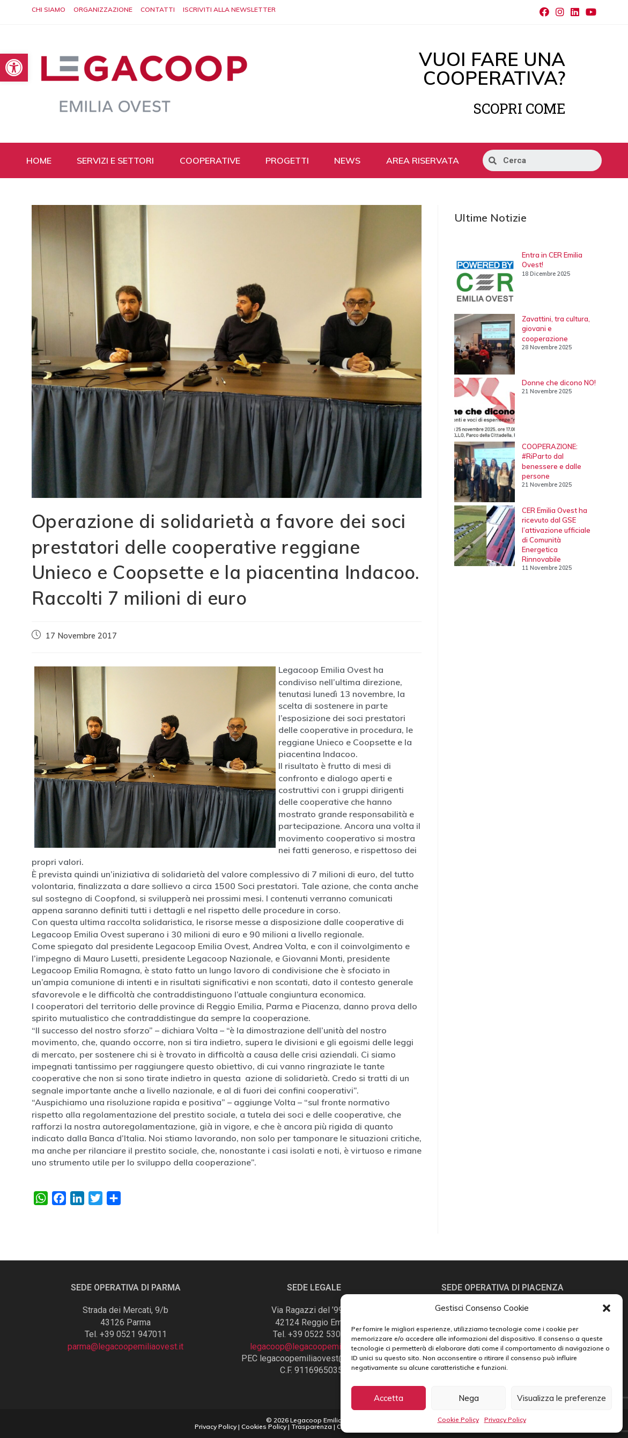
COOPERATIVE (210, 160)
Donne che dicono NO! (559, 382)
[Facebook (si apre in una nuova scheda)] (544, 12)
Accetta (388, 1398)
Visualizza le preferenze (561, 1398)
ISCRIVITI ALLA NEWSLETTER (229, 9)
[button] (606, 1308)
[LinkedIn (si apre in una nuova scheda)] (574, 12)
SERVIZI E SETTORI (115, 160)
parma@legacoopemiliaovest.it (125, 1346)
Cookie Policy (458, 1419)
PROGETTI (287, 160)
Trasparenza (311, 1426)
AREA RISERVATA (422, 160)
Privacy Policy (505, 1419)
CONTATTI (158, 9)
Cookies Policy (263, 1426)
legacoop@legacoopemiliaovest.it (314, 1346)
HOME (38, 160)
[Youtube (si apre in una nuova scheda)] (589, 12)
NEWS (347, 160)
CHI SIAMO (48, 9)
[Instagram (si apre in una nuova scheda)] (559, 12)
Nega (469, 1398)
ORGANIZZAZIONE (102, 9)
